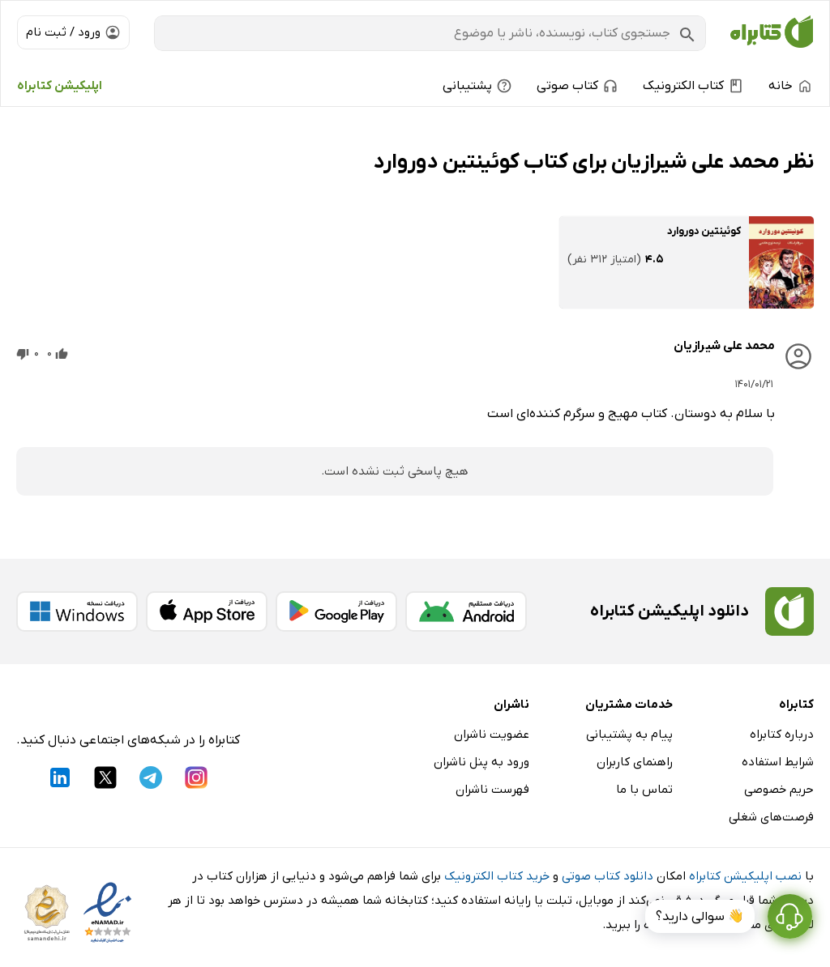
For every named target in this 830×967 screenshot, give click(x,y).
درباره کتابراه (782, 734)
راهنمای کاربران (635, 762)
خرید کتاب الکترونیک (497, 876)
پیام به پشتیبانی (629, 734)
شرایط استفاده (778, 762)
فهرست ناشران (492, 790)
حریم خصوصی (779, 790)
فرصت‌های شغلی (771, 817)
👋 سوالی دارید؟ (700, 917)
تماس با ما (644, 790)
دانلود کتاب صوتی (607, 876)
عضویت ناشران (491, 734)
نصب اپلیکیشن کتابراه (745, 876)
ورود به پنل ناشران (481, 762)
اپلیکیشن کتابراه (59, 86)
